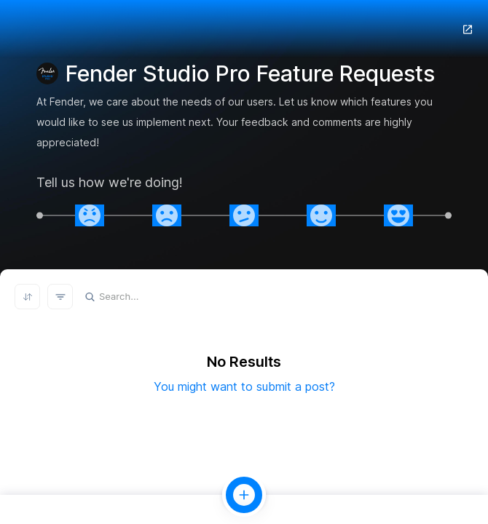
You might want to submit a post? (244, 386)
